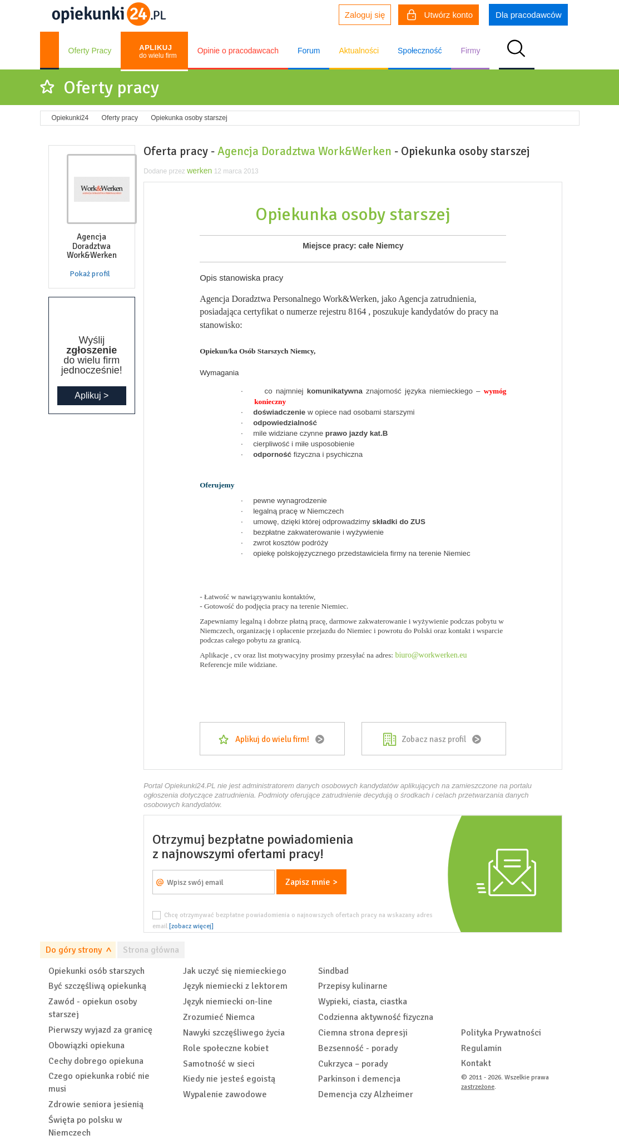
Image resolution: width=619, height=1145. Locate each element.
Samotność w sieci (219, 1063)
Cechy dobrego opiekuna (95, 1061)
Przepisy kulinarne (353, 986)
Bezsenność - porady (358, 1048)
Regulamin (481, 1048)
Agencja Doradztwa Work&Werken (304, 151)
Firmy (470, 50)
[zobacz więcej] (191, 926)
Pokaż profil (90, 273)
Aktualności (359, 50)
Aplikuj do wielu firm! (272, 739)
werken (199, 170)
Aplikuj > (91, 395)
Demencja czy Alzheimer (365, 1094)
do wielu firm (157, 51)
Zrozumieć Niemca (219, 1017)
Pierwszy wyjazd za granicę (100, 1030)
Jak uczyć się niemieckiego (234, 971)
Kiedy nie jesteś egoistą (229, 1078)
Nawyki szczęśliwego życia (234, 1032)
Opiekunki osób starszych (96, 971)
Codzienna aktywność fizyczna (375, 1017)
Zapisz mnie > (311, 882)
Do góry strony (74, 949)
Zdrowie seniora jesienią (95, 1104)
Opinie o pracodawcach (238, 50)
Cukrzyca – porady (353, 1063)
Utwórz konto (440, 16)
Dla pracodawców (528, 14)
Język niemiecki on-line (228, 1001)
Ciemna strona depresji (363, 1032)
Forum (309, 50)
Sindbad (333, 971)
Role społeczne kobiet (226, 1048)
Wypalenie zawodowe (225, 1094)
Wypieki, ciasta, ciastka (362, 1001)
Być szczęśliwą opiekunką (97, 986)
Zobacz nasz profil (434, 739)
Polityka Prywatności (501, 1032)
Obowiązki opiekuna (86, 1045)
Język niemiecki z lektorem (235, 986)
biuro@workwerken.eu (431, 655)
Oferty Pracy (90, 50)
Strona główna (151, 949)
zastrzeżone (477, 1087)
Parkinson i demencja (359, 1078)
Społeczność (420, 50)
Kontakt (476, 1063)
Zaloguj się (365, 14)
